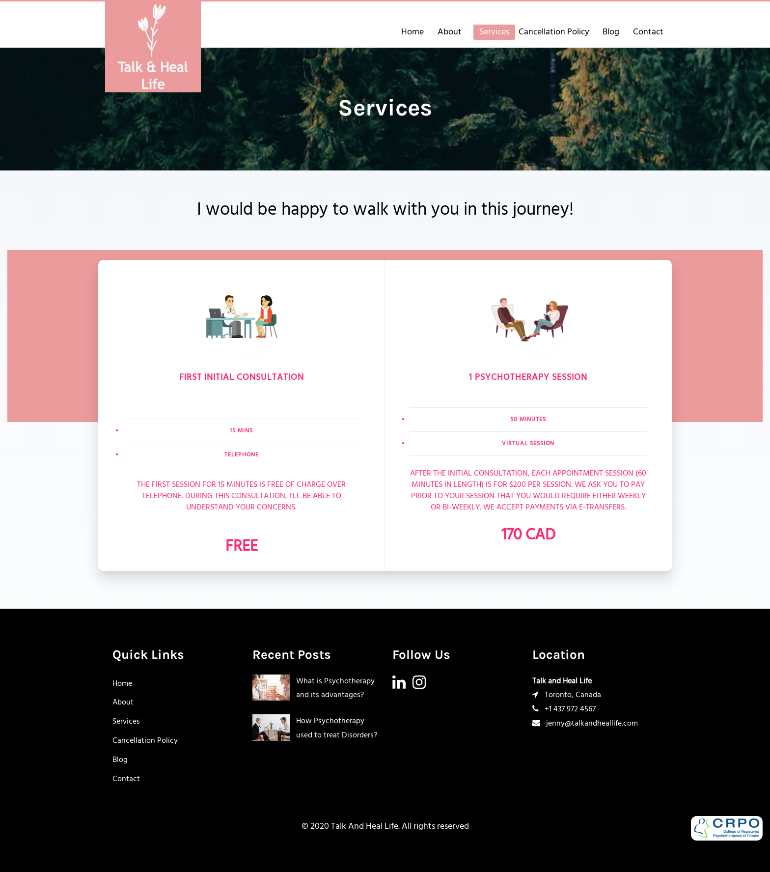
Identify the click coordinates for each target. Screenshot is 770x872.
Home (412, 32)
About (450, 32)
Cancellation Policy (554, 32)
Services (494, 32)
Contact (648, 32)
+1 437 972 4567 (564, 709)
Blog (611, 32)
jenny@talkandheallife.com (613, 14)
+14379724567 (530, 14)
